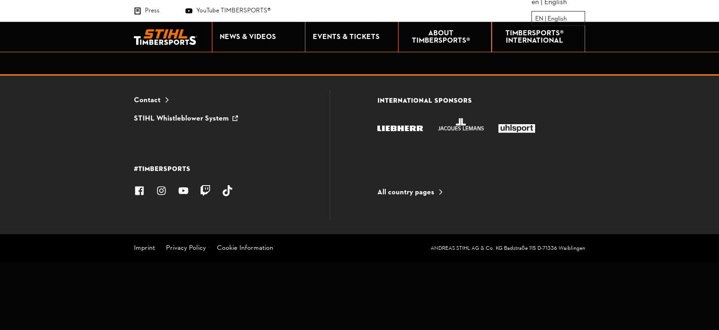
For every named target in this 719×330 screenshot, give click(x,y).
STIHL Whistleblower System (181, 118)
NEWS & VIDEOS (260, 37)
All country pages (405, 192)
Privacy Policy (186, 249)
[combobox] (535, 18)
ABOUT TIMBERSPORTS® (449, 37)
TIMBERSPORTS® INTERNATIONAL (543, 37)
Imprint (144, 249)
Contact (147, 100)
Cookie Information (245, 249)
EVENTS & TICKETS (353, 37)
